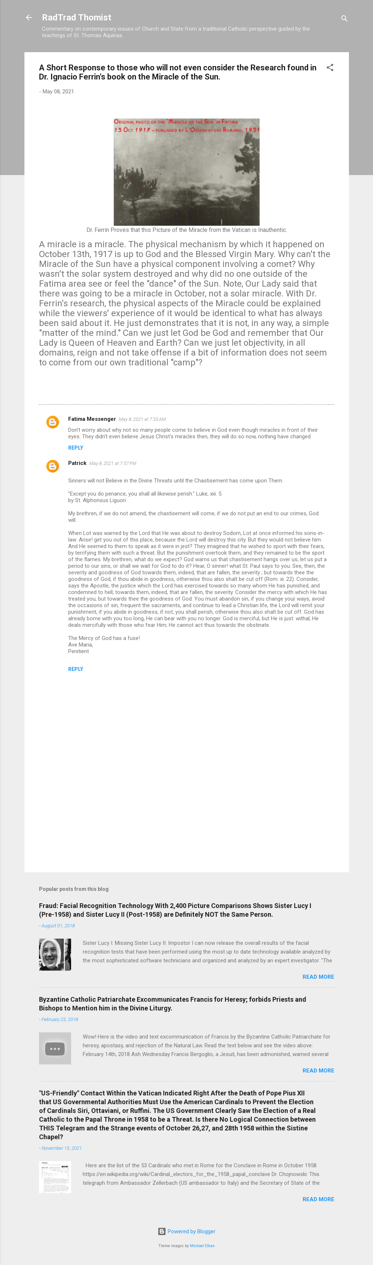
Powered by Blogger (186, 1231)
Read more (318, 977)
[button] (330, 68)
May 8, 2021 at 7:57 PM (112, 463)
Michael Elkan (202, 1245)
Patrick (77, 463)
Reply (75, 448)
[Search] (344, 20)
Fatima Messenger (92, 419)
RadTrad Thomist (76, 17)
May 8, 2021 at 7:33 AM (142, 419)
